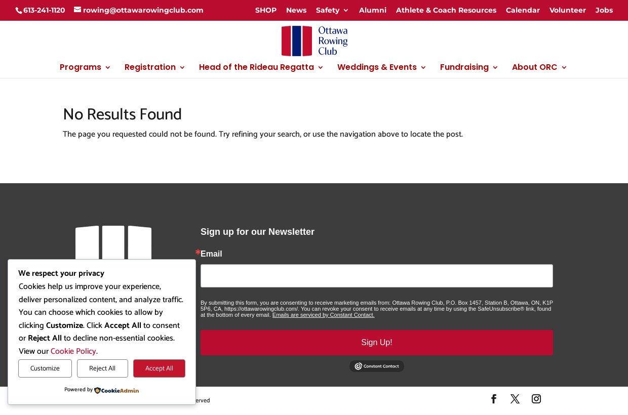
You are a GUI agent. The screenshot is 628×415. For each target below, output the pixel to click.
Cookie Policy (73, 351)
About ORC (535, 68)
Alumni (372, 10)
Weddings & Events (377, 68)
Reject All (102, 368)
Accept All (159, 368)
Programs (80, 68)
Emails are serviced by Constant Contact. (323, 315)
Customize (45, 368)
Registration (150, 68)
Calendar (523, 10)
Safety (327, 10)
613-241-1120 (44, 10)
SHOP (266, 10)
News (296, 10)
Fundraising (464, 68)
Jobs (604, 10)
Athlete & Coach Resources (446, 10)
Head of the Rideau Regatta (256, 68)
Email (211, 254)
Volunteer (568, 10)
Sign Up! (376, 342)
